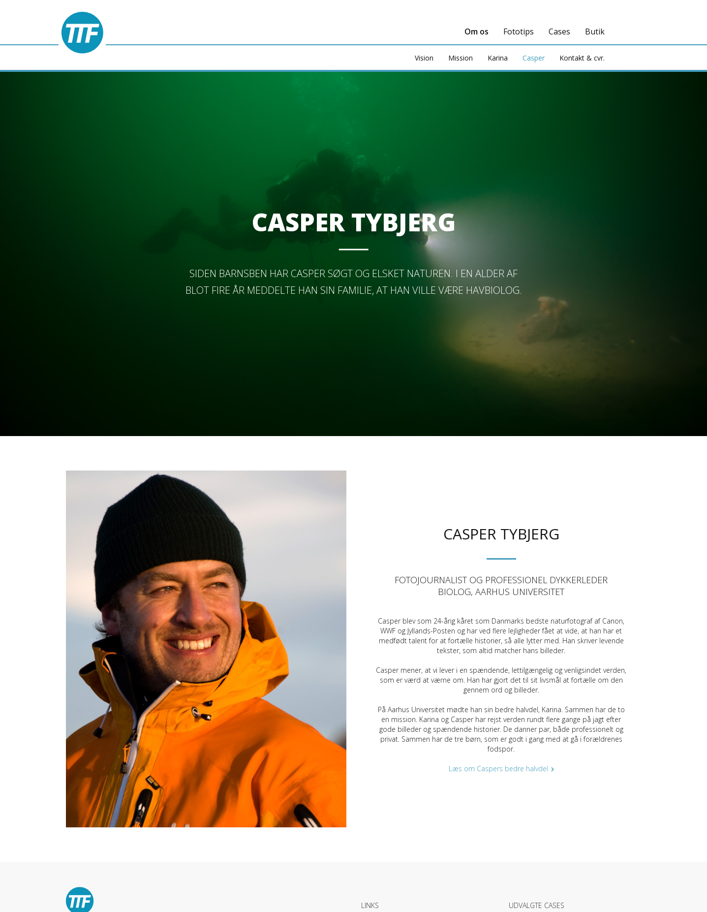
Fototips (518, 31)
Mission (460, 58)
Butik (595, 31)
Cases (559, 31)
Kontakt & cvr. (582, 58)
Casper (534, 58)
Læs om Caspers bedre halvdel (498, 768)
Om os (476, 31)
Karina (498, 58)
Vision (424, 58)
